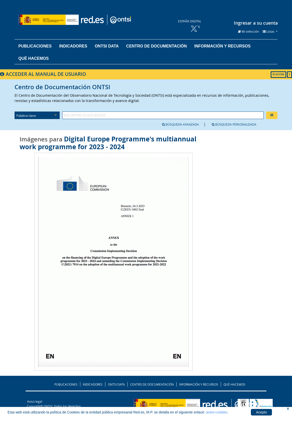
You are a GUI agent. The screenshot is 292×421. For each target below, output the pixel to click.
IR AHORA (278, 74)
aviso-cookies (216, 412)
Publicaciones (34, 46)
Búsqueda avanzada (180, 124)
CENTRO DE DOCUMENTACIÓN (152, 384)
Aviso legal (34, 401)
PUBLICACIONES (66, 384)
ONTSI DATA (107, 46)
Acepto (261, 412)
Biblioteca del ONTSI (89, 19)
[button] (248, 31)
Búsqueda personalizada (234, 124)
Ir (271, 115)
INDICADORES (93, 384)
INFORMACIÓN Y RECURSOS (198, 384)
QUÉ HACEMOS (234, 384)
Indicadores (73, 46)
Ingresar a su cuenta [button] (256, 23)
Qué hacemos (33, 58)
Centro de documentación (156, 46)
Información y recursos (222, 46)
